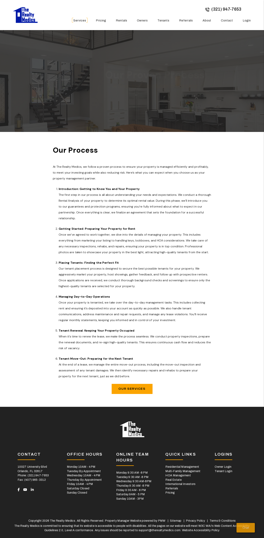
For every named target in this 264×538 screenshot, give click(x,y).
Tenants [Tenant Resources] (163, 20)
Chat (246, 528)
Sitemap (175, 520)
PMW (162, 520)
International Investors (180, 484)
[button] (19, 490)
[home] (25, 14)
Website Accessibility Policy (201, 530)
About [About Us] (207, 20)
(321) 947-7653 (226, 9)
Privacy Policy (195, 520)
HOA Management (178, 475)
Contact (227, 20)
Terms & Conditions (223, 520)
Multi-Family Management (182, 471)
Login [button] (247, 20)
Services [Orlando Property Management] (79, 20)
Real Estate (173, 479)
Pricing (101, 20)
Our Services (131, 388)
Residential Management (182, 466)
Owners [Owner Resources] (142, 20)
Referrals (186, 20)
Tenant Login (223, 471)
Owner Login (223, 466)
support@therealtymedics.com (160, 530)
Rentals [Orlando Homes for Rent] (121, 20)
